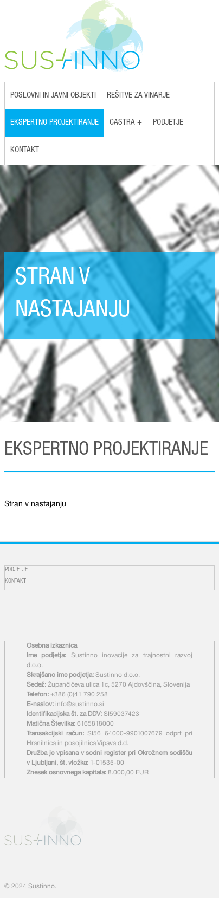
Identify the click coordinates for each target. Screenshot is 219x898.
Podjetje (168, 123)
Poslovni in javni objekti (53, 96)
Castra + (126, 123)
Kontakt (24, 150)
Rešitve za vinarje (138, 96)
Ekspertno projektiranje (54, 123)
